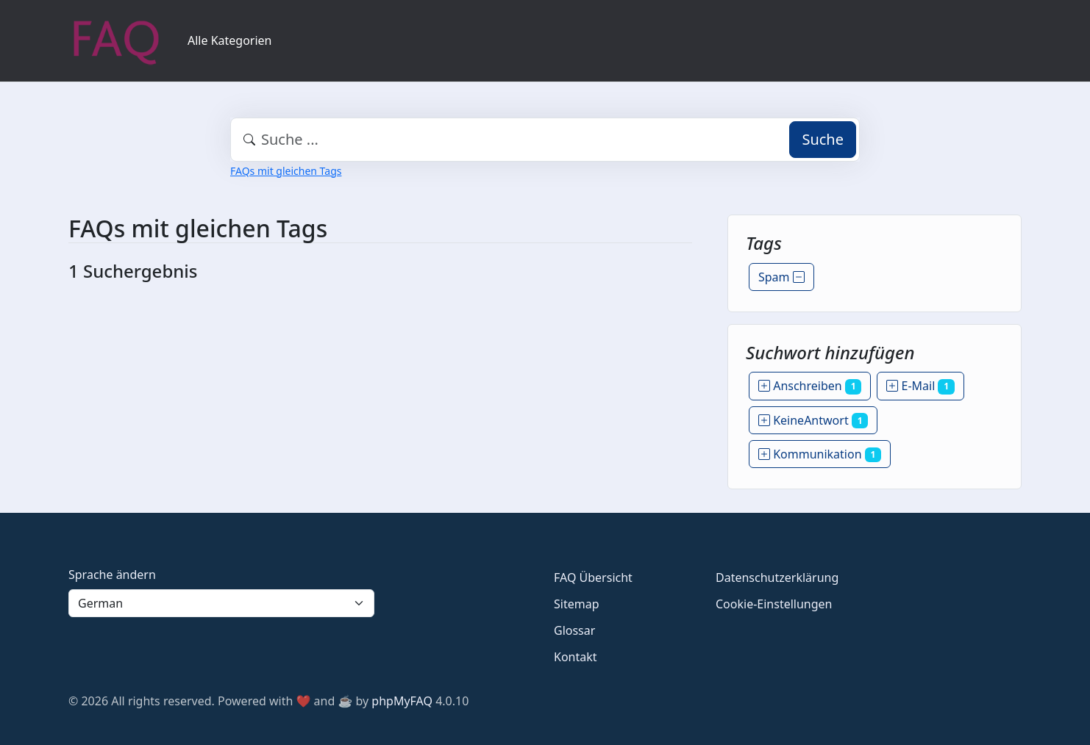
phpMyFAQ (401, 701)
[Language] (221, 603)
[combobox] (545, 140)
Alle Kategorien (230, 40)
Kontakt (575, 657)
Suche (823, 139)
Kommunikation (819, 454)
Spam (781, 277)
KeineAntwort (813, 420)
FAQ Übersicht (593, 577)
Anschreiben (809, 386)
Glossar (574, 630)
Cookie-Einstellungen (774, 604)
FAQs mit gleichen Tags (285, 171)
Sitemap (576, 604)
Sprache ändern (112, 574)
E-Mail (920, 386)
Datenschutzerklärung (777, 577)
